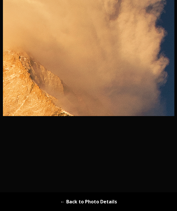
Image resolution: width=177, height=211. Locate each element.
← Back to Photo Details (88, 201)
